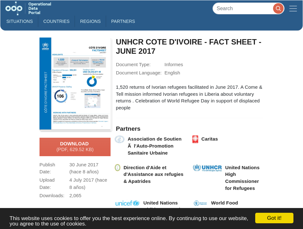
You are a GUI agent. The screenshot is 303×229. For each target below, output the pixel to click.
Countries (56, 21)
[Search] (249, 8)
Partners (123, 21)
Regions (90, 21)
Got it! (274, 218)
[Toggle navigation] (293, 8)
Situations (19, 21)
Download (75, 147)
